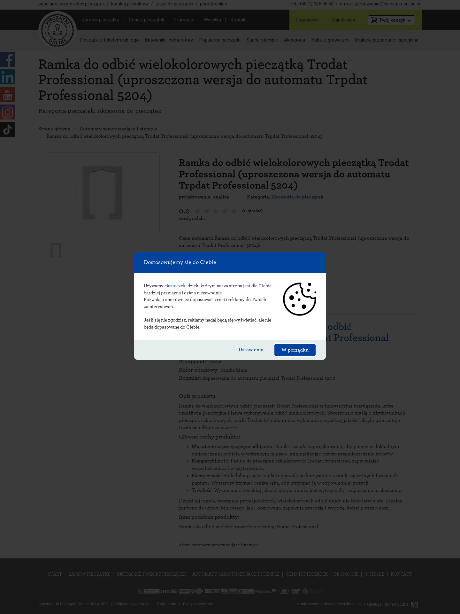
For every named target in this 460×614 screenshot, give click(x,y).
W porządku (295, 350)
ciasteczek (175, 286)
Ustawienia (251, 349)
